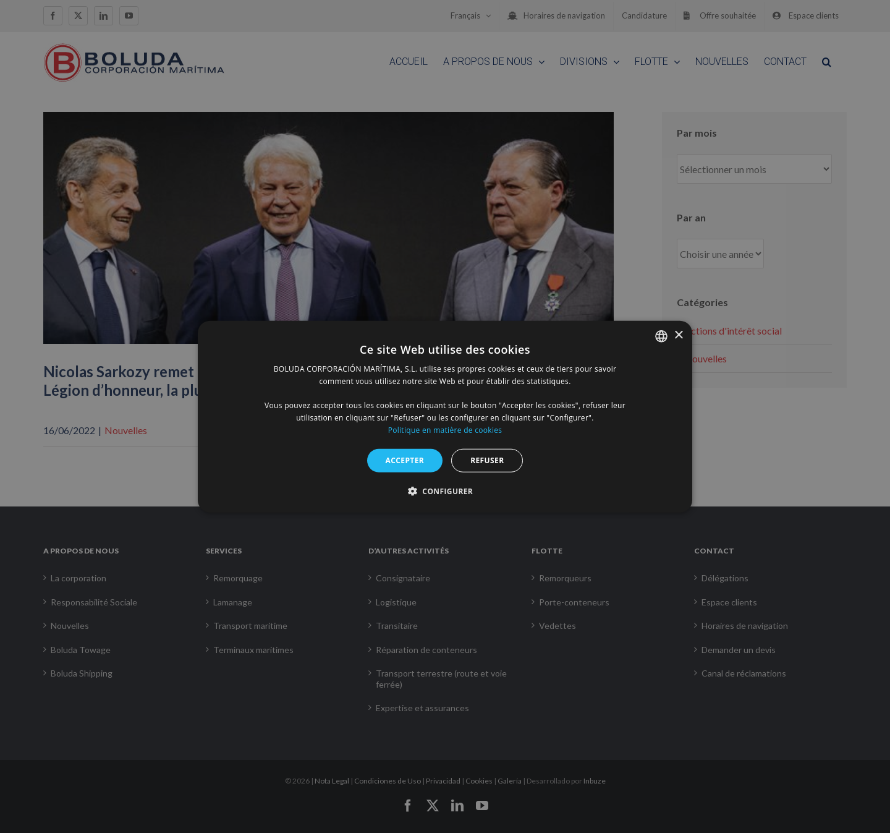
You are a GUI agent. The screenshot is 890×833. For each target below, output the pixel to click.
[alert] (445, 416)
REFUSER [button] (487, 460)
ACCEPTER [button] (405, 460)
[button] (445, 491)
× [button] (678, 335)
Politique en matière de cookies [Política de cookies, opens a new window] (445, 430)
